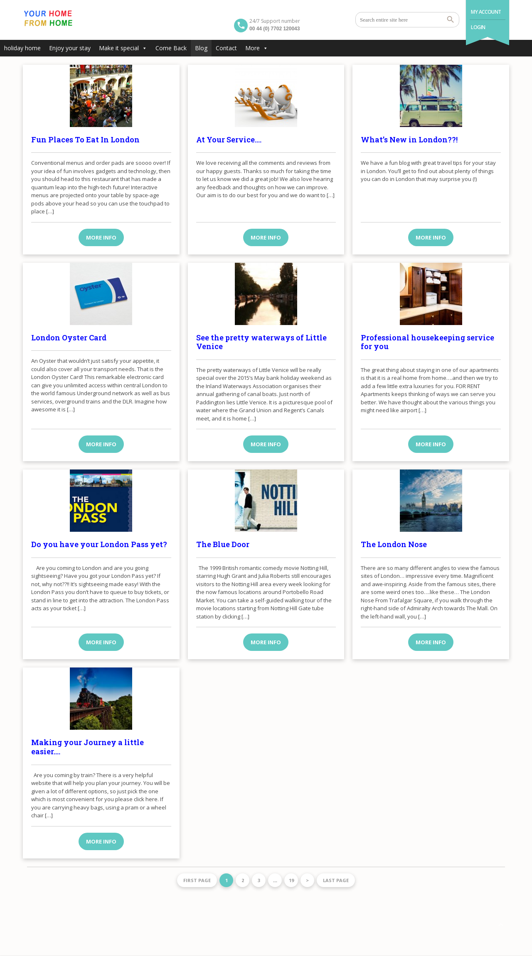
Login (478, 27)
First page (197, 880)
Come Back (171, 48)
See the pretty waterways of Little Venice (261, 342)
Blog (201, 48)
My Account (486, 11)
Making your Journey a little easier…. (87, 746)
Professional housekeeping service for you (427, 342)
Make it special (123, 48)
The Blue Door (222, 544)
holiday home (22, 48)
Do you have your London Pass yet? (99, 544)
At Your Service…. (228, 139)
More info (101, 237)
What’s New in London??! (409, 139)
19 (291, 880)
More (256, 48)
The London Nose (394, 544)
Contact (226, 48)
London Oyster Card (68, 337)
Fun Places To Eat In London (85, 139)
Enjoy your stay (70, 48)
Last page (336, 880)
